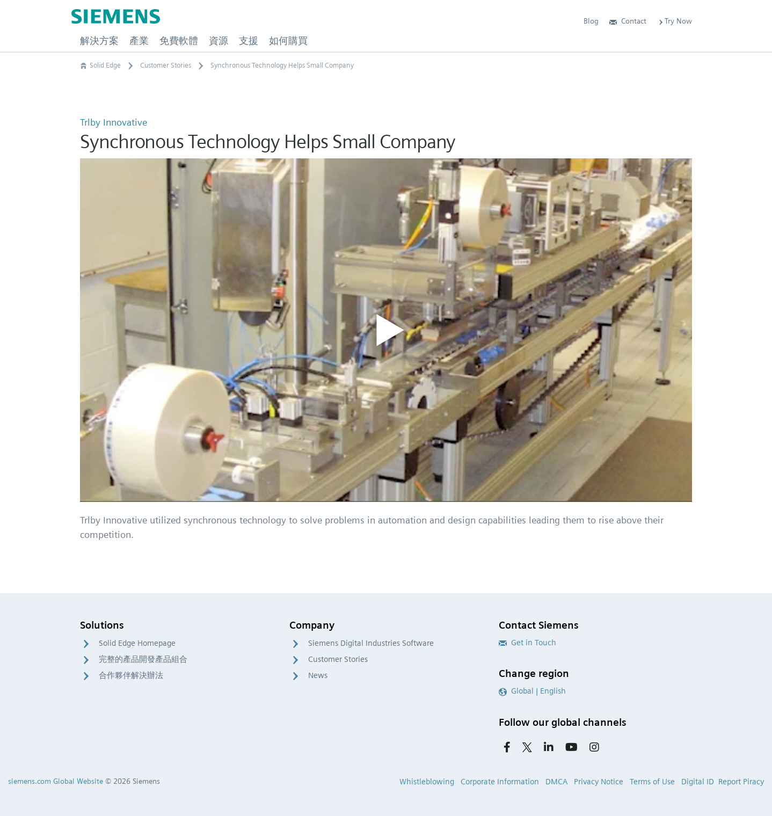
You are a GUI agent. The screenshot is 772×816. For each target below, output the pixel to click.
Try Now (674, 21)
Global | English (532, 691)
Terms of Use (652, 781)
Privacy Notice (598, 781)
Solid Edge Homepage (137, 643)
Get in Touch (527, 642)
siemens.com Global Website (55, 781)
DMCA (556, 781)
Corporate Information (500, 781)
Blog (591, 21)
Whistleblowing (426, 781)
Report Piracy (741, 781)
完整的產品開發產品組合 (143, 659)
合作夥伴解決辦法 (131, 675)
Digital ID (697, 781)
